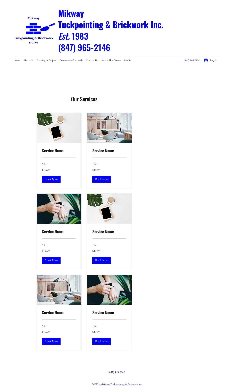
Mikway (71, 13)
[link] (59, 150)
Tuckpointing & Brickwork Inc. (110, 24)
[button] (51, 179)
